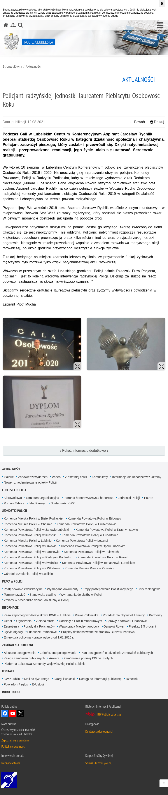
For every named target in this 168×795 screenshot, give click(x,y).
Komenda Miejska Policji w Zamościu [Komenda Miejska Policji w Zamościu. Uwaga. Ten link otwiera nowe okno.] (90, 568)
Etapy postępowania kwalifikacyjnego (108, 589)
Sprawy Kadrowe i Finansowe (127, 621)
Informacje (10, 607)
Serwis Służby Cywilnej (98, 763)
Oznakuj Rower (113, 626)
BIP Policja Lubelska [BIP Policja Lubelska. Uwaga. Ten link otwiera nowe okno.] (109, 714)
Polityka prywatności (13, 746)
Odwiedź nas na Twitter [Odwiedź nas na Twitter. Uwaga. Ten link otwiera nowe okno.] (20, 713)
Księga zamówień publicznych (24, 658)
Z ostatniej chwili (76, 477)
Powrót (137, 122)
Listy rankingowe (149, 589)
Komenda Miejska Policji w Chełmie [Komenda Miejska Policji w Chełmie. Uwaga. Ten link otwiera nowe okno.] (28, 524)
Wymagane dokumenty (62, 589)
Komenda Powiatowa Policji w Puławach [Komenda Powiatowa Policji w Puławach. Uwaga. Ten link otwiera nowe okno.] (91, 552)
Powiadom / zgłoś (16, 684)
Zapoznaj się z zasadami (15, 740)
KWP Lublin (12, 679)
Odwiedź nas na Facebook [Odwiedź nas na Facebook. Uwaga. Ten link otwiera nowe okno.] (4, 713)
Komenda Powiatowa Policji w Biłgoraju (94, 518)
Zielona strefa (45, 621)
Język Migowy (13, 632)
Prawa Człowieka (86, 615)
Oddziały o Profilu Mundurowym (80, 621)
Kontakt (8, 671)
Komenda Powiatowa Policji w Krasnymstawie (107, 529)
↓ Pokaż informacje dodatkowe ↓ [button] (84, 450)
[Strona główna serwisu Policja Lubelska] (6, 25)
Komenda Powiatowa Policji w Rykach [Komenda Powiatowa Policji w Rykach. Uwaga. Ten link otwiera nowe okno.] (103, 557)
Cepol (8, 621)
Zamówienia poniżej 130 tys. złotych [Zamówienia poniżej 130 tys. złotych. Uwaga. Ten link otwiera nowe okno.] (88, 658)
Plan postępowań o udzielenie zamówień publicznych (117, 653)
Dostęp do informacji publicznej (100, 679)
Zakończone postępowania (58, 653)
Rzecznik (132, 679)
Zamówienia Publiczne (18, 645)
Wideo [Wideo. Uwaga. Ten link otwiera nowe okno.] (56, 477)
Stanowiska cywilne (43, 594)
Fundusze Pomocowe (42, 632)
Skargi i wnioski (64, 679)
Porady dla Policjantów (39, 626)
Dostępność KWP (63, 503)
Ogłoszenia (24, 621)
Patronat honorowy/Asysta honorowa (88, 498)
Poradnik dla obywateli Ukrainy (124, 615)
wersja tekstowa (10, 763)
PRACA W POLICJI (12, 581)
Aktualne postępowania (20, 653)
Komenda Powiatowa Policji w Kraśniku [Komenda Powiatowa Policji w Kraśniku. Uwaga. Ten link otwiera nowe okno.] (30, 535)
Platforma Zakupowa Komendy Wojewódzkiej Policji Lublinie (45, 663)
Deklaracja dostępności (98, 731)
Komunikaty (100, 477)
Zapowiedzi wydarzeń (33, 477)
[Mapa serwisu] (13, 25)
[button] (160, 25)
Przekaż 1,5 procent (142, 626)
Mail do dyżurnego (36, 679)
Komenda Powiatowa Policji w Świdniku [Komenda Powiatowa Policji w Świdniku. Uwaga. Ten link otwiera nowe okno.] (31, 563)
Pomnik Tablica (14, 503)
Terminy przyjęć (14, 594)
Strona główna (12, 66)
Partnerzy (155, 615)
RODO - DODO (11, 692)
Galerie (9, 477)
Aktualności (33, 66)
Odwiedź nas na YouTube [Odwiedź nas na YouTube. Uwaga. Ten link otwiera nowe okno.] (12, 713)
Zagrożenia (11, 626)
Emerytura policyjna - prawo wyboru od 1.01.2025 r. (39, 637)
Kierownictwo (13, 498)
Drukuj (157, 122)
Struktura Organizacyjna (42, 498)
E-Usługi (38, 684)
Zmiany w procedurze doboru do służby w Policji (36, 600)
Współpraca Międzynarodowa (79, 626)
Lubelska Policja (14, 490)
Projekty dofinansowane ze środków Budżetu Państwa (98, 632)
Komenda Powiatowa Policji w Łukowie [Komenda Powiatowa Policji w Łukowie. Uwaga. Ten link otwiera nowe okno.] (30, 546)
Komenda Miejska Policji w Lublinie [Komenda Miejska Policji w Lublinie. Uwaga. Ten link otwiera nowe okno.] (28, 540)
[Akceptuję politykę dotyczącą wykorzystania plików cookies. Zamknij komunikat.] (162, 3)
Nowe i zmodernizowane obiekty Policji (30, 482)
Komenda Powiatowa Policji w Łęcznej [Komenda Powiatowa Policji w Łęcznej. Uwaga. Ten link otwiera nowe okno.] (82, 540)
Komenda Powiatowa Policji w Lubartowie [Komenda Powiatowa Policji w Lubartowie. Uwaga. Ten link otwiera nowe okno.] (90, 535)
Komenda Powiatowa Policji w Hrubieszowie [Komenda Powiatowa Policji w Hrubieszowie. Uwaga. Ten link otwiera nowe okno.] (87, 524)
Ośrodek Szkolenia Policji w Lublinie (28, 574)
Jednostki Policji (129, 498)
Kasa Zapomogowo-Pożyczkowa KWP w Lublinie (37, 615)
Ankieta (54, 658)
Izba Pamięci (37, 503)
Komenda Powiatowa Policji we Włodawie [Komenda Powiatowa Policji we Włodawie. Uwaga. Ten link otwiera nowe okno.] (32, 568)
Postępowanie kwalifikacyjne (23, 589)
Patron (148, 498)
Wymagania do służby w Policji (81, 594)
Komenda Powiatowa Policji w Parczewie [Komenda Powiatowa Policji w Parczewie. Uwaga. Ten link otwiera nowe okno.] (32, 552)
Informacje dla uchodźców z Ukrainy (136, 477)
